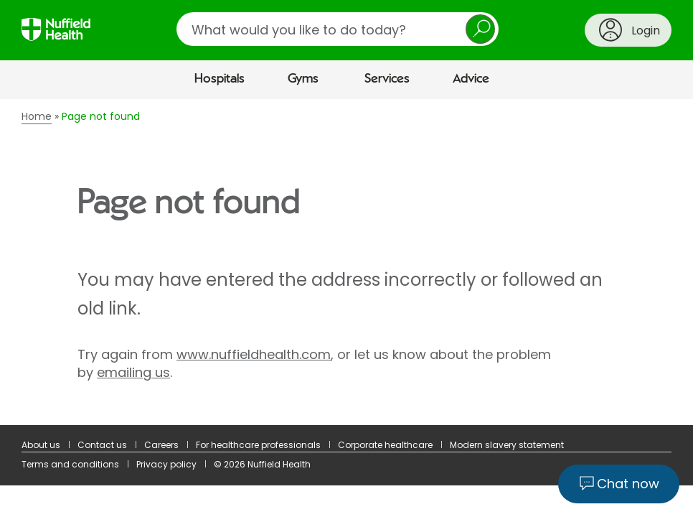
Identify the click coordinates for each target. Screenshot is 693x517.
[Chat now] (618, 484)
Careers (161, 445)
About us (41, 445)
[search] (337, 29)
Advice (471, 79)
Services (387, 79)
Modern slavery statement (507, 445)
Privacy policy (166, 464)
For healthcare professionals (258, 445)
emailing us (133, 372)
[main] (346, 262)
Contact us (102, 445)
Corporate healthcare (385, 445)
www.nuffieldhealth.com (253, 354)
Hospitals (219, 79)
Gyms (303, 79)
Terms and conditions (70, 464)
